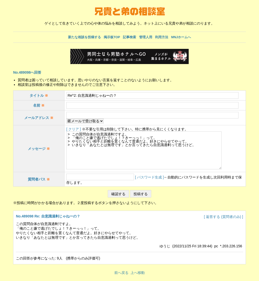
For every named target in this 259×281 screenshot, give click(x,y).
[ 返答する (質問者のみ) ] (223, 217)
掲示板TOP (112, 37)
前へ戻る (121, 273)
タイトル (39, 95)
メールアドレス (36, 118)
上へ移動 (138, 273)
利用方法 (161, 37)
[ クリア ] (73, 129)
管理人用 (145, 37)
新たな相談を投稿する (84, 37)
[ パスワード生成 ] (149, 177)
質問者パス (37, 179)
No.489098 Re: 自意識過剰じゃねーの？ (48, 216)
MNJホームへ (181, 37)
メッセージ (39, 149)
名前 (39, 105)
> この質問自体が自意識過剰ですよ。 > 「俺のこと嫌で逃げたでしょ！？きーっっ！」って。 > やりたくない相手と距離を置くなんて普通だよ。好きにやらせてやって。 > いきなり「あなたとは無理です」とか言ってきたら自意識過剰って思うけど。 (149, 150)
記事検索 (129, 37)
